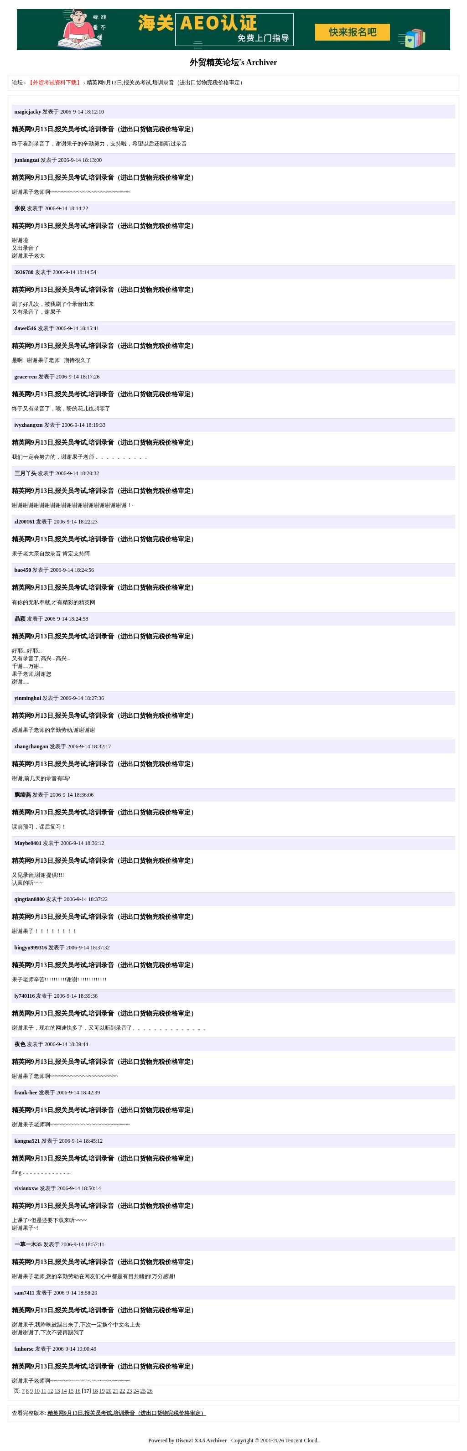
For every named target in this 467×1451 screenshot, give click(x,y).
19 (102, 1391)
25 (143, 1391)
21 (116, 1391)
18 (95, 1391)
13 (57, 1391)
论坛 (17, 82)
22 (122, 1391)
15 (71, 1391)
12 (50, 1391)
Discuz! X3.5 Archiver (201, 1440)
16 (78, 1391)
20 (109, 1391)
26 (150, 1391)
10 (37, 1391)
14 (64, 1391)
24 (136, 1391)
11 (44, 1391)
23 (129, 1391)
